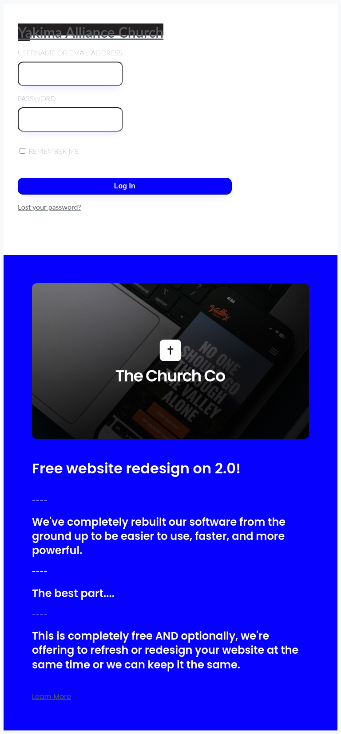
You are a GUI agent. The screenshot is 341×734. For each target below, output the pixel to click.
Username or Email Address (70, 67)
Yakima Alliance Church (90, 32)
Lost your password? (49, 207)
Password (70, 113)
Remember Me (49, 151)
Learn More (51, 696)
